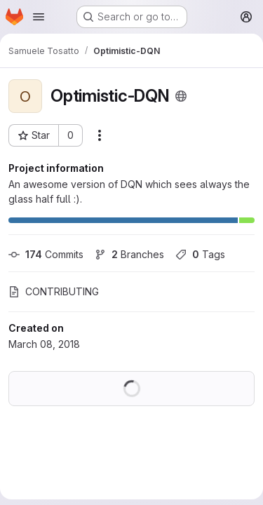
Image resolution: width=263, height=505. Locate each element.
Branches (129, 254)
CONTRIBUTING (53, 291)
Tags (200, 254)
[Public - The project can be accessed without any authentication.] (181, 96)
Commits (45, 254)
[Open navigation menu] (38, 17)
